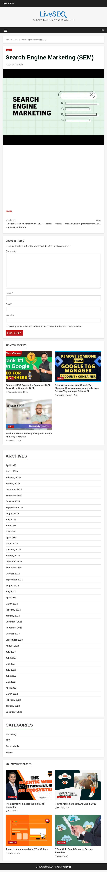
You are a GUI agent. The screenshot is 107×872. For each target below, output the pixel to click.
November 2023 (14, 630)
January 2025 (13, 558)
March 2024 (12, 606)
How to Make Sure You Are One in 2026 (78, 787)
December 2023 (14, 624)
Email (9, 306)
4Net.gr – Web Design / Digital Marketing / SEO (77, 224)
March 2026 (12, 473)
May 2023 (10, 666)
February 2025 (13, 552)
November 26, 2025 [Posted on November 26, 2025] (64, 397)
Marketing (11, 736)
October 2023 (13, 636)
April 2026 (11, 467)
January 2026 (13, 485)
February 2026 (13, 479)
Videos (8, 50)
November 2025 (14, 497)
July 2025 (11, 521)
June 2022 (11, 678)
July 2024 (11, 594)
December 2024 (14, 563)
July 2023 (11, 654)
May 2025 (10, 533)
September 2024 (14, 582)
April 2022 (11, 690)
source (9, 210)
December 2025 (14, 491)
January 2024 (13, 618)
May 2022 (10, 684)
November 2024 (14, 570)
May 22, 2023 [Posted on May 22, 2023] (18, 64)
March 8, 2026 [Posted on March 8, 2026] (62, 858)
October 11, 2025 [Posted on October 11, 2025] (14, 443)
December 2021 (14, 714)
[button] (6, 30)
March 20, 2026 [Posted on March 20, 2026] (63, 810)
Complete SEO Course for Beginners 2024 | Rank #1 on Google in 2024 (29, 368)
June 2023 (11, 660)
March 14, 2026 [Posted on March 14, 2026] (14, 855)
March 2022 (12, 696)
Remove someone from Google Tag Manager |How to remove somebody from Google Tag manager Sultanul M (78, 368)
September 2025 (14, 509)
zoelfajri (9, 64)
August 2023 (12, 648)
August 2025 (12, 515)
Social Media (12, 748)
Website (10, 317)
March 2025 (12, 546)
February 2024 (13, 612)
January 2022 (13, 708)
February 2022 (13, 702)
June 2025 (11, 527)
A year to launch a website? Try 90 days (29, 832)
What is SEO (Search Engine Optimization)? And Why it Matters (29, 417)
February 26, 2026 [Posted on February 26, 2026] (15, 394)
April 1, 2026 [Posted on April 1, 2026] (12, 813)
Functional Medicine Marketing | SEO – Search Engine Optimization (30, 224)
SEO (8, 742)
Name (9, 295)
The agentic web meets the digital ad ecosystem (29, 787)
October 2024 (13, 576)
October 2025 (13, 503)
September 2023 (14, 642)
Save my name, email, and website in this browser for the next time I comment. (45, 328)
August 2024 (12, 588)
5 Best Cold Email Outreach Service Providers (78, 832)
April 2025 (11, 540)
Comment (11, 253)
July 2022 (11, 672)
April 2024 (11, 600)
